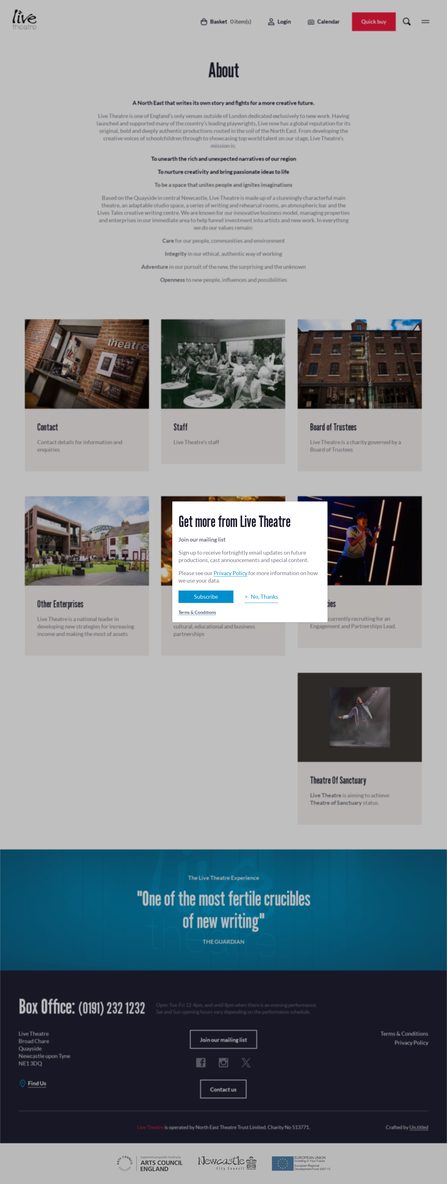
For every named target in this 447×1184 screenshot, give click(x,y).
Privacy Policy (230, 573)
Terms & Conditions (197, 612)
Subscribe (206, 596)
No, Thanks (264, 596)
